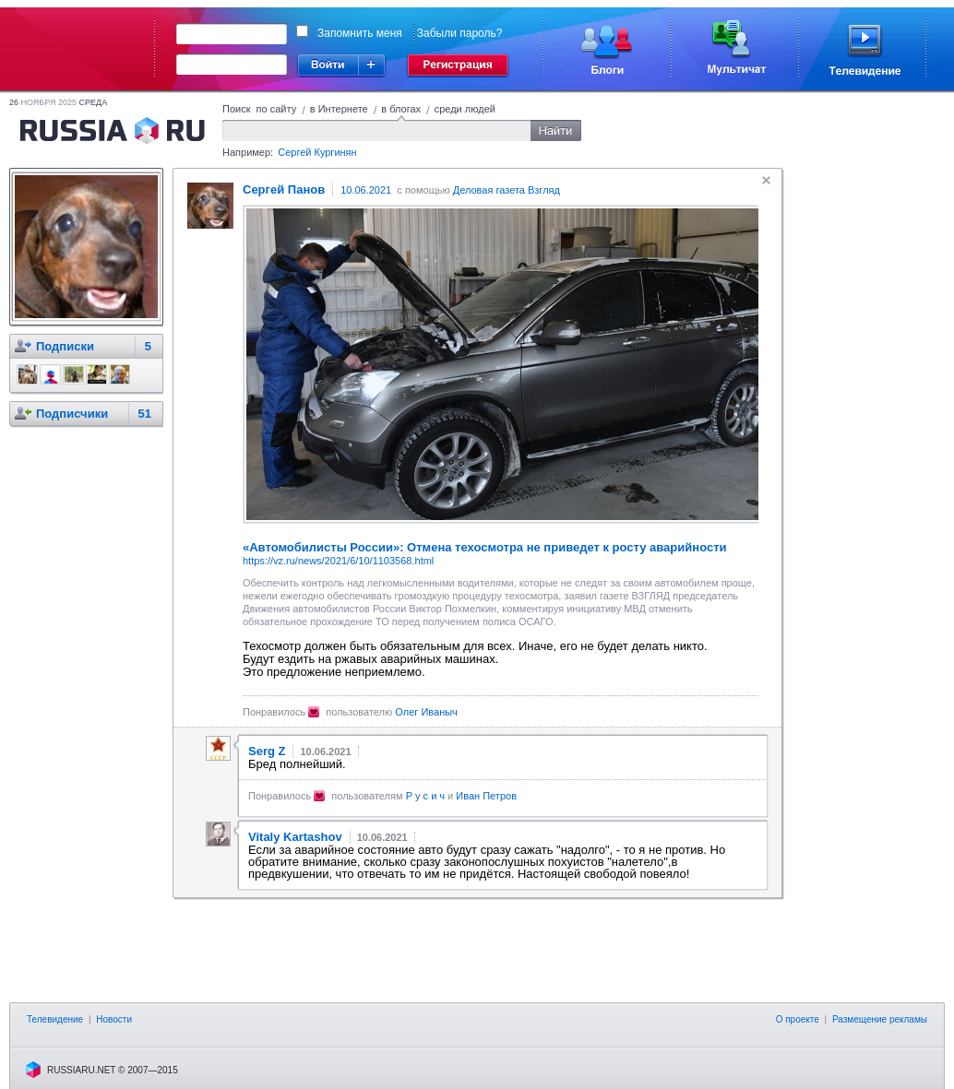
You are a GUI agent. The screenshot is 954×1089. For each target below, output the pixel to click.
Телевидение (55, 1019)
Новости (114, 1019)
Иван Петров (486, 795)
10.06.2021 (365, 189)
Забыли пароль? (460, 33)
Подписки (65, 346)
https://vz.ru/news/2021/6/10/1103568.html (338, 560)
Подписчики (72, 413)
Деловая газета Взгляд (506, 189)
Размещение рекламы (879, 1019)
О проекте (797, 1019)
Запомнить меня (359, 33)
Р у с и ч (425, 795)
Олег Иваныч (426, 711)
